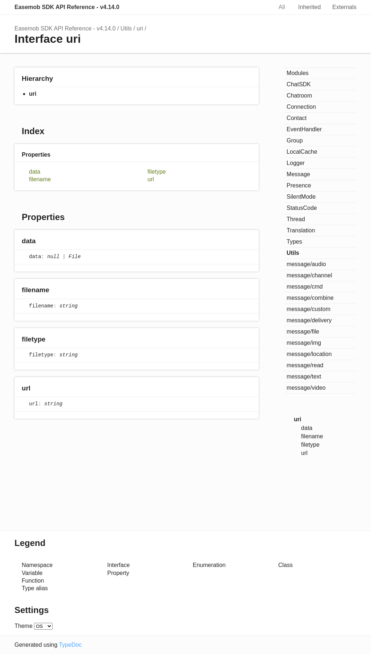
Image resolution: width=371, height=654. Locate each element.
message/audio (306, 264)
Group (295, 140)
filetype (156, 172)
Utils (126, 28)
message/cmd (305, 286)
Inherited (309, 7)
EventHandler (304, 129)
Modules (297, 73)
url (150, 179)
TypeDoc (70, 645)
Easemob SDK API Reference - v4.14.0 (66, 7)
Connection (301, 107)
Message (298, 174)
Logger (296, 163)
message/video (306, 388)
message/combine (310, 298)
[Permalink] (42, 241)
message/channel (309, 275)
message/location (309, 354)
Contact (297, 118)
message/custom (308, 309)
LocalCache (302, 152)
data (34, 172)
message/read (305, 365)
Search (260, 7)
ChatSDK (299, 84)
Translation (301, 230)
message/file (303, 331)
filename (40, 179)
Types (294, 242)
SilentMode (301, 197)
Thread (296, 219)
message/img (304, 343)
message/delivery (309, 320)
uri (140, 28)
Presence (299, 185)
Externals (344, 7)
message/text (304, 376)
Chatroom (299, 95)
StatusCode (302, 208)
